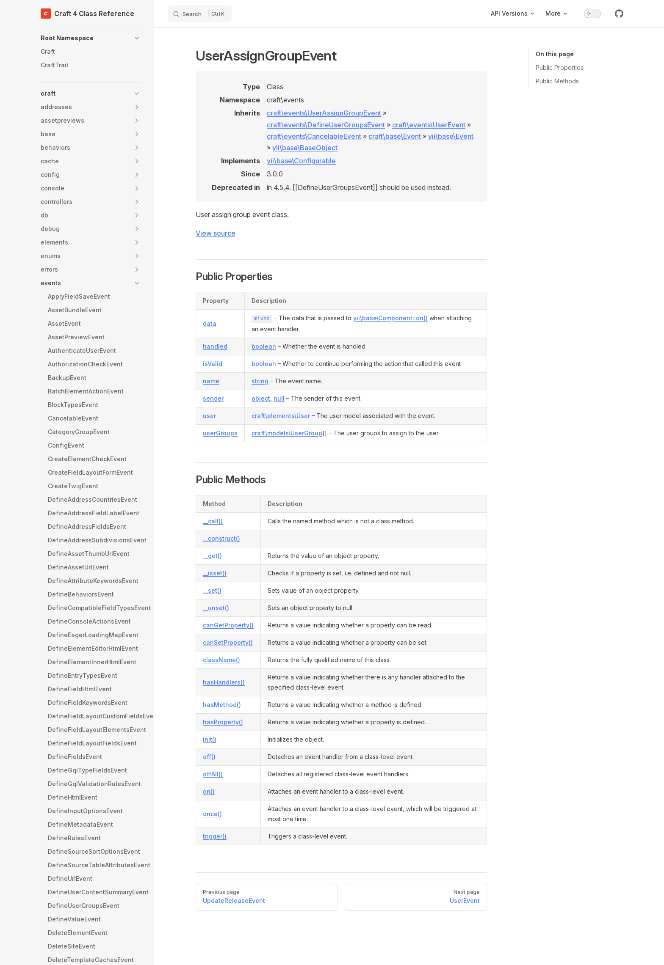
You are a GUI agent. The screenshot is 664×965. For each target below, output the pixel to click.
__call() (213, 521)
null (279, 398)
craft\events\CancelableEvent (314, 136)
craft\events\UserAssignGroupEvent (324, 113)
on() (209, 791)
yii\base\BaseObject (305, 147)
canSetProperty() (228, 642)
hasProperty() (223, 722)
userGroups (220, 433)
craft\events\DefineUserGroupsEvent (326, 125)
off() (209, 756)
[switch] (592, 13)
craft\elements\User (281, 415)
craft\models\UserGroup (287, 433)
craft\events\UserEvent (428, 125)
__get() (212, 555)
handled (215, 346)
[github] (619, 13)
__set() (212, 590)
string (260, 381)
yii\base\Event (450, 136)
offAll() (213, 774)
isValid (212, 363)
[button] (91, 38)
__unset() (216, 607)
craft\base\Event (394, 136)
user (209, 415)
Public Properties (560, 67)
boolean (264, 346)
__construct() (221, 538)
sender (213, 398)
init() (209, 739)
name (211, 381)
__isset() (215, 573)
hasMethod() (222, 704)
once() (212, 813)
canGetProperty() (228, 625)
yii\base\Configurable (301, 161)
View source (215, 233)
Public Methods (557, 81)
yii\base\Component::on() (390, 318)
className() (221, 659)
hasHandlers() (224, 682)
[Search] (200, 13)
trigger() (215, 836)
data (209, 323)
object (261, 398)
